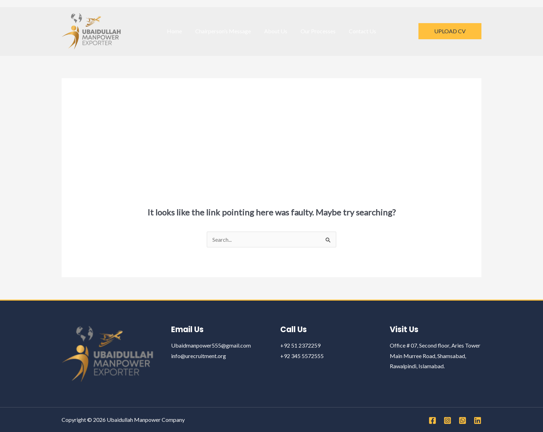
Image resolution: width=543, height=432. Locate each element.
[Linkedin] (477, 420)
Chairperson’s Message (225, 31)
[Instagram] (447, 420)
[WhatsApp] (462, 420)
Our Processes (315, 31)
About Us (275, 31)
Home (178, 31)
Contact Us (358, 31)
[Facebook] (432, 420)
